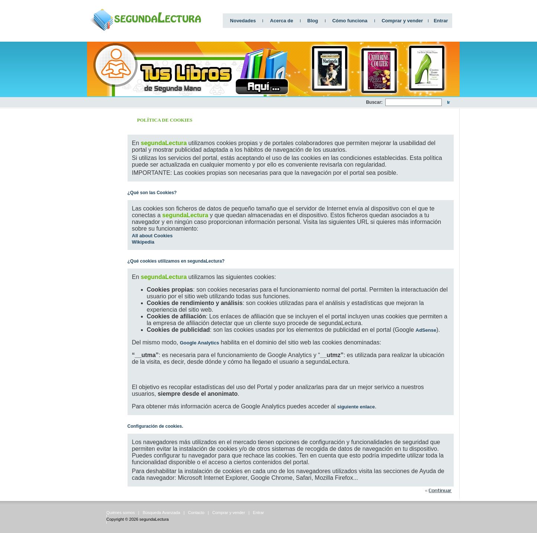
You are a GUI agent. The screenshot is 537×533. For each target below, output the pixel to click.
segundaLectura (154, 519)
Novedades (243, 20)
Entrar (441, 20)
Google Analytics (199, 343)
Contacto (196, 512)
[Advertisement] (230, 102)
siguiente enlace (356, 407)
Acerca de (281, 20)
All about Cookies (152, 235)
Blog (312, 20)
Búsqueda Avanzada (161, 512)
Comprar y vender (402, 20)
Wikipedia (143, 242)
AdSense (426, 330)
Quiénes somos (120, 512)
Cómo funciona (349, 20)
